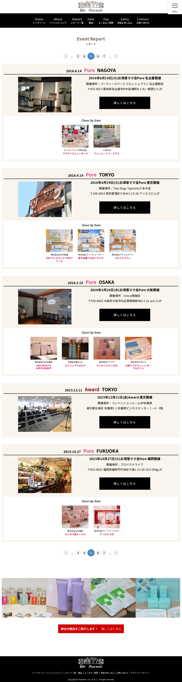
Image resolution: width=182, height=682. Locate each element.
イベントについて (54, 672)
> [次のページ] (116, 56)
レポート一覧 (70, 672)
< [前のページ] (66, 56)
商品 (80, 672)
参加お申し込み (107, 672)
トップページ (38, 672)
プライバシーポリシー (140, 672)
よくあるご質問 (91, 672)
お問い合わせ (122, 672)
